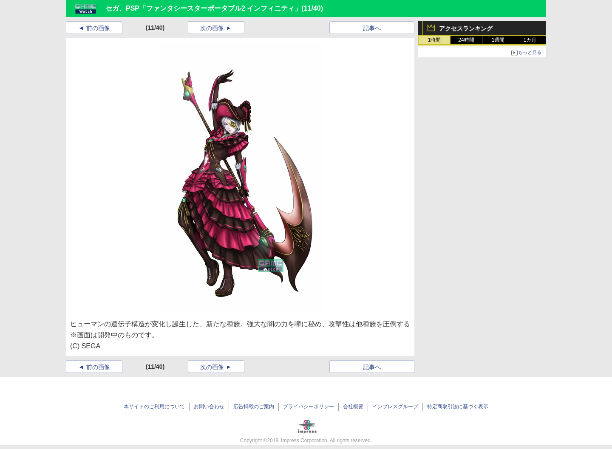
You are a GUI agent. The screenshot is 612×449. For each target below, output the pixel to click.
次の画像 (212, 28)
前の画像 (98, 28)
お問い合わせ (209, 406)
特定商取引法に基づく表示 (457, 406)
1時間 (434, 40)
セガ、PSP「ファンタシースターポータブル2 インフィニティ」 (203, 8)
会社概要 (353, 406)
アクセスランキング (466, 28)
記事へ (372, 28)
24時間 (466, 40)
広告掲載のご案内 (253, 406)
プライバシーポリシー (308, 406)
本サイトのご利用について (154, 406)
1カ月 (530, 40)
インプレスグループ (395, 406)
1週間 (498, 40)
